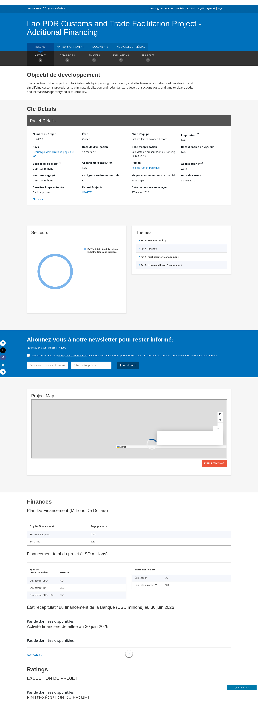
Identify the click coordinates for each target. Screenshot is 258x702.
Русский (211, 8)
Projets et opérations (55, 8)
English (180, 8)
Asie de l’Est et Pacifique (146, 167)
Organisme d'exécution (97, 162)
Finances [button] (94, 58)
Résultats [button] (147, 58)
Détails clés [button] (67, 58)
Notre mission (35, 8)
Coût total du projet (47, 163)
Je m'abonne (128, 365)
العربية (201, 8)
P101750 (87, 192)
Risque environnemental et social (153, 175)
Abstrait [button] (40, 58)
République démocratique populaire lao (53, 154)
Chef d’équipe (140, 134)
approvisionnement (70, 46)
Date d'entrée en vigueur (197, 147)
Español (191, 8)
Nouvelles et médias (131, 46)
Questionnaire (242, 687)
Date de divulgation (95, 147)
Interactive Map (214, 463)
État (85, 134)
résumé (40, 46)
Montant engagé (44, 175)
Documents (100, 46)
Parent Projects (92, 187)
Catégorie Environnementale (101, 175)
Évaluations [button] (121, 58)
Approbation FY (192, 163)
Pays (36, 147)
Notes (37, 199)
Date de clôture (191, 175)
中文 (220, 8)
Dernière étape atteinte (48, 187)
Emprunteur (190, 134)
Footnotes (33, 655)
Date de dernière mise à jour (150, 187)
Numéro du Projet (44, 134)
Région (136, 162)
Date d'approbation (144, 147)
